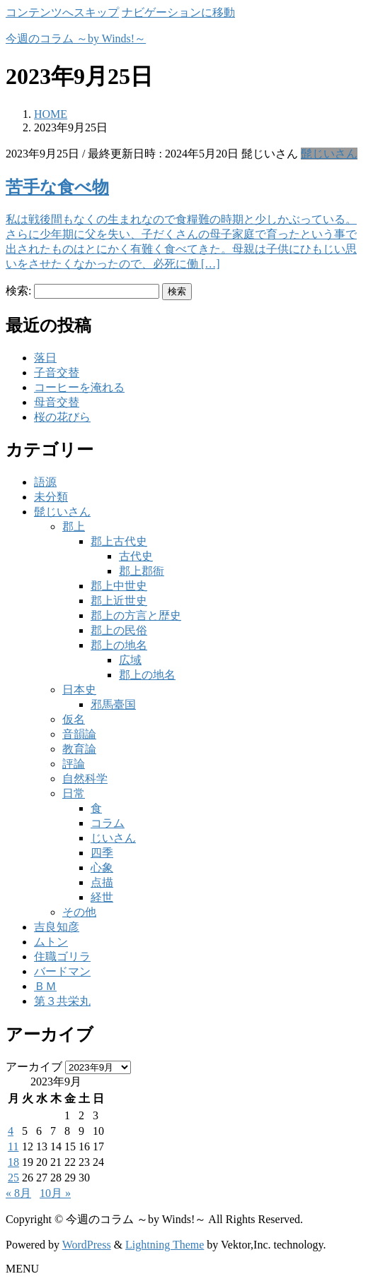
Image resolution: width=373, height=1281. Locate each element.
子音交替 (56, 373)
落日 (45, 358)
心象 (102, 868)
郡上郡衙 (141, 571)
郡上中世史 (119, 586)
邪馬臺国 (113, 704)
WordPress (86, 1245)
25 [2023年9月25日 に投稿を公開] (13, 1178)
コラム (108, 823)
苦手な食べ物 (57, 187)
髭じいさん (329, 154)
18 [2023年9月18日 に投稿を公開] (13, 1162)
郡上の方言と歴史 (136, 615)
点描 (102, 882)
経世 (102, 897)
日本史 (79, 690)
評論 (73, 764)
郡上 (73, 526)
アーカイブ (34, 1067)
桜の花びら (62, 417)
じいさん (113, 838)
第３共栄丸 (62, 1001)
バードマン (62, 971)
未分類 (51, 497)
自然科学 (85, 779)
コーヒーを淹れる (79, 387)
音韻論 (79, 734)
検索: (18, 291)
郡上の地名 (119, 645)
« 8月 (18, 1193)
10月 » (55, 1193)
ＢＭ (45, 986)
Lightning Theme (164, 1245)
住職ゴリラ (62, 957)
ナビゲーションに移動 (178, 12)
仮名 (73, 719)
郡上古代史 (119, 541)
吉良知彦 (56, 927)
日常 (73, 793)
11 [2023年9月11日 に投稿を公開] (13, 1146)
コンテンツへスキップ (62, 12)
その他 (79, 912)
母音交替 (56, 402)
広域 (130, 660)
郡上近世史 (119, 601)
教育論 (79, 749)
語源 (45, 482)
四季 (102, 853)
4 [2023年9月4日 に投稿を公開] (10, 1131)
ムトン (51, 942)
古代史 (136, 556)
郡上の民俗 (119, 630)
